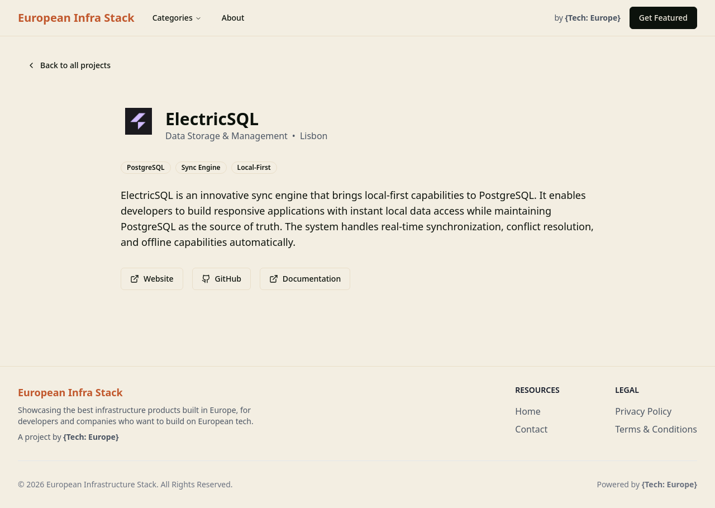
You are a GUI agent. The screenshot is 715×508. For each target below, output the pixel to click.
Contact (531, 429)
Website (152, 278)
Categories (177, 17)
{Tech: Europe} (90, 436)
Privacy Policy (643, 411)
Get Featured (663, 17)
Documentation (305, 278)
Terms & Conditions (656, 429)
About (233, 17)
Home (528, 411)
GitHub (221, 278)
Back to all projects (69, 65)
